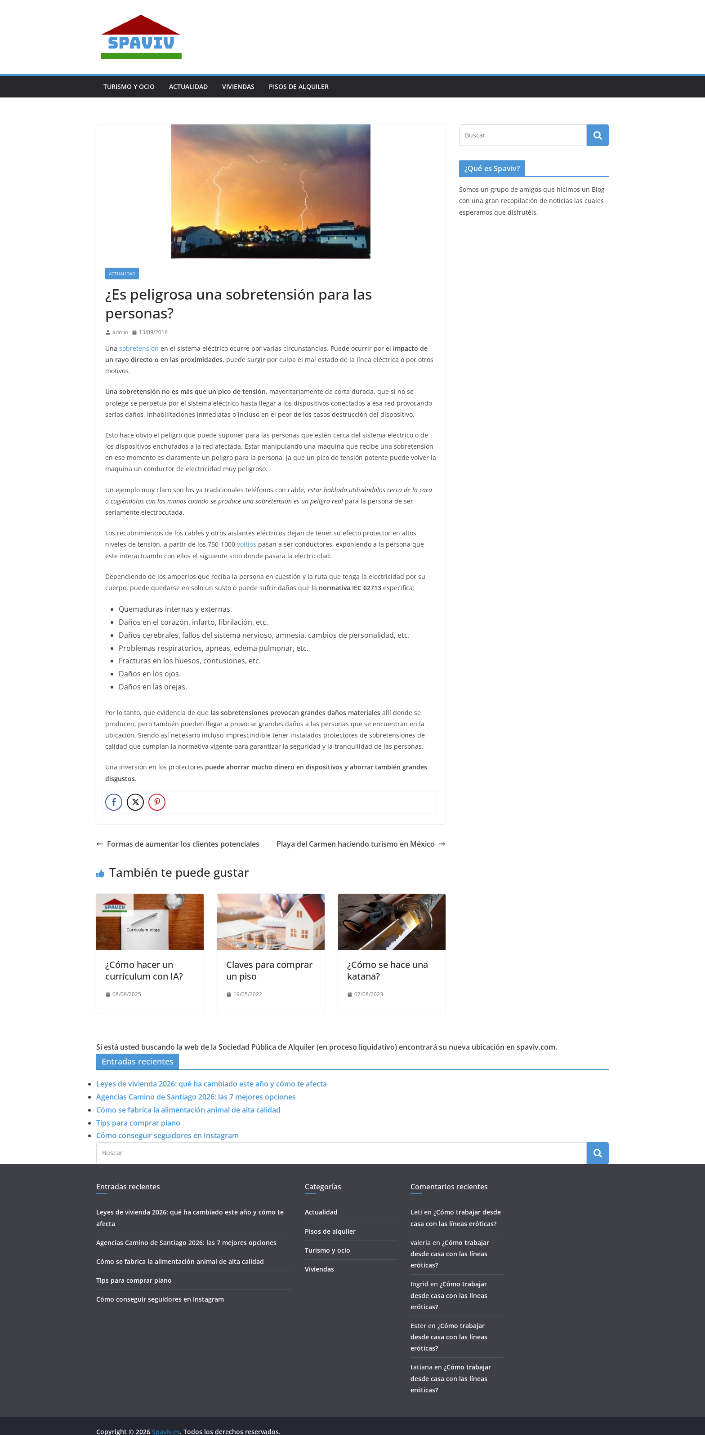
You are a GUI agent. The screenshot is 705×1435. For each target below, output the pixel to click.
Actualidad (188, 86)
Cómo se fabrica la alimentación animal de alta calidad (188, 1110)
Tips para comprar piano (138, 1123)
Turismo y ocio (129, 86)
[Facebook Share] (113, 802)
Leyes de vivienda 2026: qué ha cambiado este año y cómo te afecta (211, 1084)
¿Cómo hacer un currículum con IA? (144, 970)
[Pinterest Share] (156, 802)
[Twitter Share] (135, 802)
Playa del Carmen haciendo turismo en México (361, 844)
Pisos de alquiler (299, 86)
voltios (246, 544)
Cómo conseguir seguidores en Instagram (167, 1135)
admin (120, 332)
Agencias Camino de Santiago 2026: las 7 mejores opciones (196, 1097)
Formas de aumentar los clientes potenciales (177, 844)
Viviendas (238, 86)
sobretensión (139, 348)
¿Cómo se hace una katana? (387, 970)
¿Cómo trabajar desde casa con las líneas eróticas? (450, 1253)
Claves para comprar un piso (269, 970)
